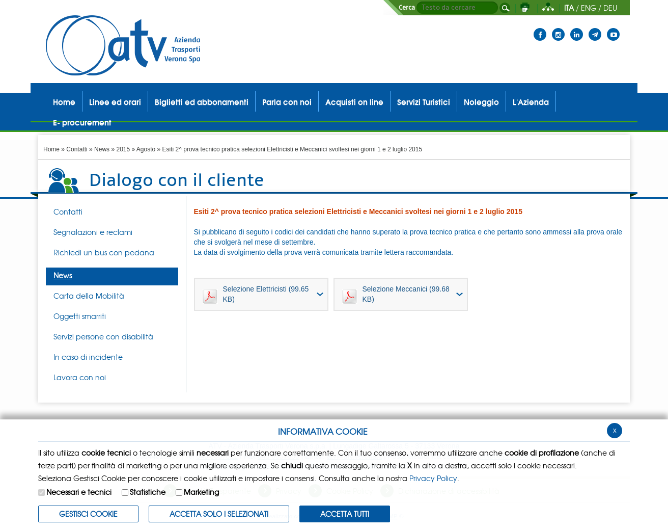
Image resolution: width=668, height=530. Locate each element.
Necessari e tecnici (79, 492)
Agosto (145, 149)
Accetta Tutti (344, 514)
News (101, 149)
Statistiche (147, 492)
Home (51, 149)
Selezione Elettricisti (256, 294)
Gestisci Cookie (88, 514)
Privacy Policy (433, 478)
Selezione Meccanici (396, 294)
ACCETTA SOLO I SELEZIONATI (219, 514)
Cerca (407, 7)
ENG (588, 8)
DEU (610, 8)
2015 (123, 149)
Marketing (201, 492)
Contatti (76, 149)
